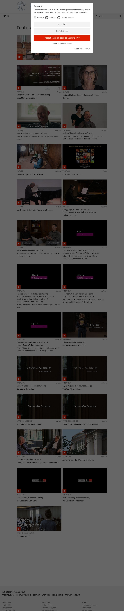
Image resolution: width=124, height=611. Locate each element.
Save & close (62, 31)
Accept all (62, 24)
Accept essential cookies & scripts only (62, 38)
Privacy (87, 49)
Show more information (62, 43)
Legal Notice (78, 49)
